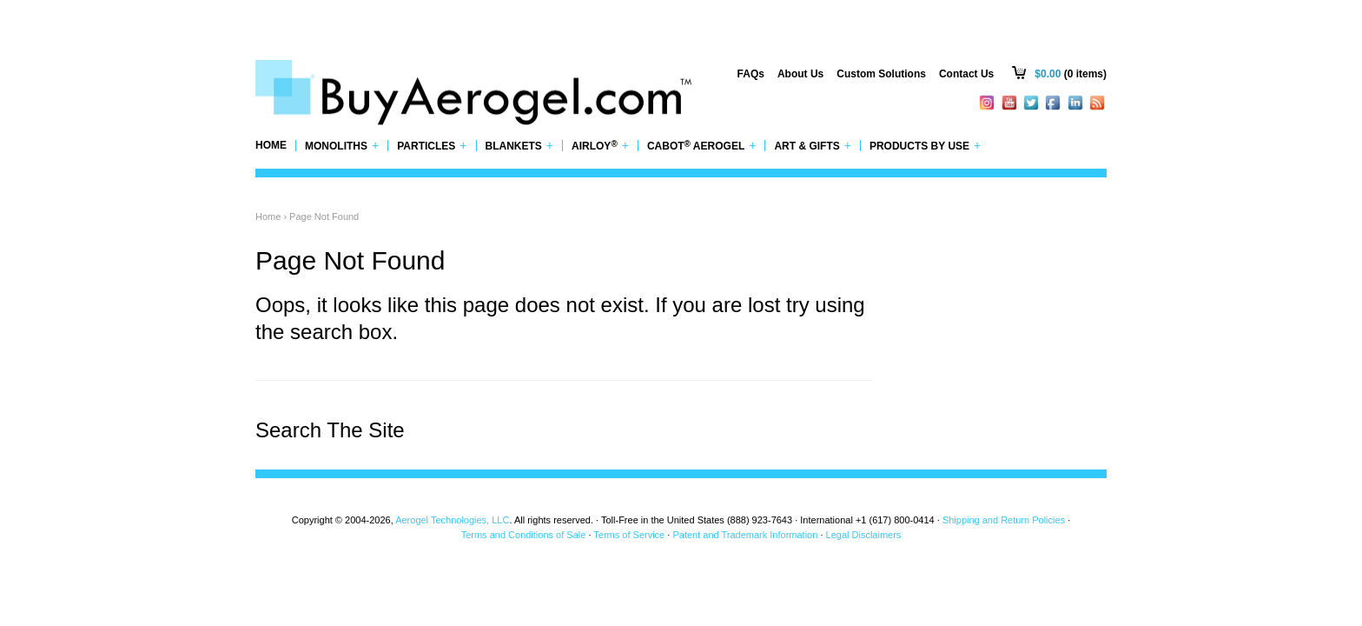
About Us (800, 74)
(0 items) (1071, 74)
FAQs (750, 74)
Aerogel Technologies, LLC (452, 520)
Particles (431, 145)
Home (271, 145)
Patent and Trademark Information (744, 534)
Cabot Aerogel (701, 145)
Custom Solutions (881, 74)
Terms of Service (628, 534)
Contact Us (966, 74)
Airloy (600, 145)
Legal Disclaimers (864, 534)
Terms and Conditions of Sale (523, 534)
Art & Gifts (812, 145)
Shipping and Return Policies (1003, 520)
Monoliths (342, 145)
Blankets (520, 145)
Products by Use (925, 145)
